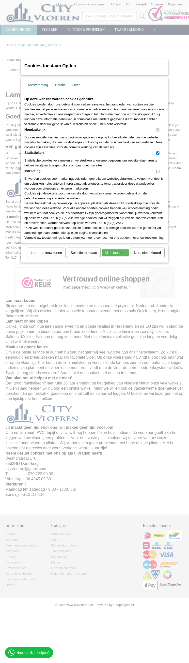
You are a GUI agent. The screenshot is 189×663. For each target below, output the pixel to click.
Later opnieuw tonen (46, 253)
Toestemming (38, 85)
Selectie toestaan (84, 253)
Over (76, 85)
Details (60, 85)
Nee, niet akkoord (147, 253)
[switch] (157, 130)
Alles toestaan (115, 253)
